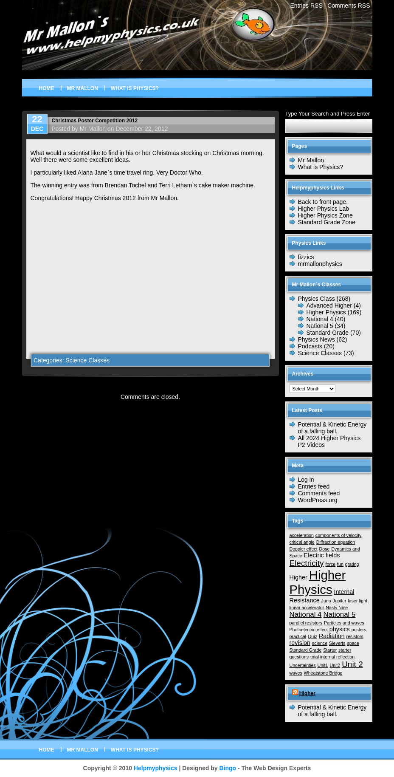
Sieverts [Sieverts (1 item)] (337, 643)
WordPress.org (318, 500)
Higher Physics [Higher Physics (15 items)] (318, 582)
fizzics (306, 257)
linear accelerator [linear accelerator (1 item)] (307, 607)
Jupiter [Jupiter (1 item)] (339, 600)
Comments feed (319, 493)
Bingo (227, 768)
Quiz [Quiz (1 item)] (312, 636)
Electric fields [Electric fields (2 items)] (322, 555)
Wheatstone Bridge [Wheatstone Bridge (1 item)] (323, 672)
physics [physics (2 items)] (339, 629)
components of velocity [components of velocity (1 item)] (338, 535)
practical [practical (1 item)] (298, 636)
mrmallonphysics (320, 263)
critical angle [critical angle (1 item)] (302, 542)
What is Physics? (135, 88)
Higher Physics (326, 312)
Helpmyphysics (155, 768)
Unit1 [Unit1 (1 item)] (323, 665)
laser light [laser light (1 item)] (357, 600)
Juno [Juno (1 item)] (326, 600)
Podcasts (310, 346)
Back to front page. (323, 201)
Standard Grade (328, 332)
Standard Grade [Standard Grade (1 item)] (306, 650)
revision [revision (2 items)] (300, 642)
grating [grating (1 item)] (352, 564)
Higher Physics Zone (325, 215)
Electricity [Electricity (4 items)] (307, 563)
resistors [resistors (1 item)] (354, 636)
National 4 (320, 319)
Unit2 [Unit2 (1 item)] (334, 665)
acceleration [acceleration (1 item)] (302, 535)
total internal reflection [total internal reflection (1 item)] (332, 656)
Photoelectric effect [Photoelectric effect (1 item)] (309, 629)
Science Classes (87, 360)
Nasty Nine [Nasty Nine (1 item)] (337, 607)
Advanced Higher (329, 305)
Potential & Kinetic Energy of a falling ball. (332, 428)
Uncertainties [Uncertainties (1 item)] (303, 665)
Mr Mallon (82, 88)
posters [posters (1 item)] (359, 629)
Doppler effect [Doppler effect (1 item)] (304, 548)
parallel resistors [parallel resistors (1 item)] (306, 622)
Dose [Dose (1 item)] (324, 548)
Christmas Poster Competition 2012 (95, 121)
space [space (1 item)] (353, 643)
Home (46, 88)
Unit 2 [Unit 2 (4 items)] (352, 664)
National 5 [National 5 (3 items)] (339, 614)
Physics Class (316, 298)
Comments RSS (348, 5)
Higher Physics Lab (323, 208)
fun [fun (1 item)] (340, 564)
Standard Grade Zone (326, 222)
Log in (306, 479)
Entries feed (314, 486)
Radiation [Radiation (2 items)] (332, 636)
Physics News (316, 339)
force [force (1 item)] (330, 564)
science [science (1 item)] (319, 643)
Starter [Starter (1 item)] (330, 650)
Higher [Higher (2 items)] (298, 577)
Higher (307, 693)
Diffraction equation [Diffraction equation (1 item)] (335, 542)
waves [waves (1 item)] (296, 672)
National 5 (320, 325)
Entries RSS (306, 5)
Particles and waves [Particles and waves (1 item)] (344, 622)
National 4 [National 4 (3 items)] (306, 614)
